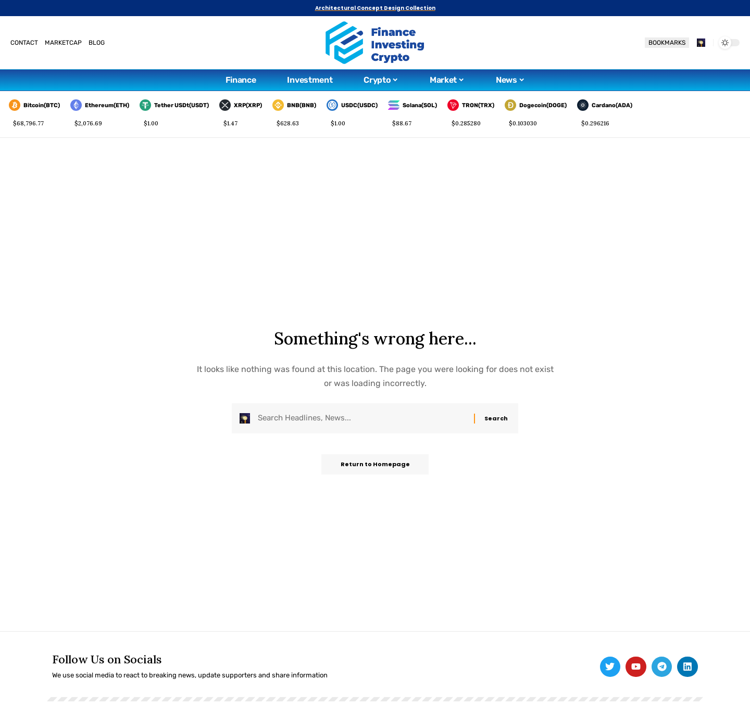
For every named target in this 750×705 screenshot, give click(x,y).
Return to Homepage (375, 467)
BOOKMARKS (666, 42)
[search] (701, 43)
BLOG (97, 42)
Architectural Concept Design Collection (375, 8)
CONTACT (24, 42)
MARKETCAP (63, 42)
